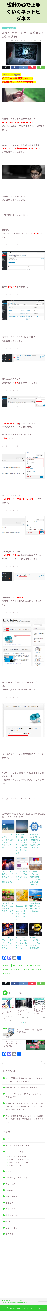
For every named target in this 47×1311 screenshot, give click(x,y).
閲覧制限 (7, 965)
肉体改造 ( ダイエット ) (16, 1177)
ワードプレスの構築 (8, 28)
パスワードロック (19, 965)
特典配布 (7, 973)
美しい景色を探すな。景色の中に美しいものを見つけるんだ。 (7, 942)
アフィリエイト (14, 1165)
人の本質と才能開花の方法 (17, 1145)
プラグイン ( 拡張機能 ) (18, 1156)
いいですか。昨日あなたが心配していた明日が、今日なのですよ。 (7, 876)
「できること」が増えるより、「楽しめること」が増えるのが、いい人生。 (35, 944)
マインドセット (12, 1228)
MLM (7, 1221)
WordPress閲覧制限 (34, 965)
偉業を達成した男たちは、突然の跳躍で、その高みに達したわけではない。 (35, 878)
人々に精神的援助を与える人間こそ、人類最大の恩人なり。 (35, 908)
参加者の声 (10, 1209)
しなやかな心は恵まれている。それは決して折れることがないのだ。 (7, 841)
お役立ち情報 (11, 1196)
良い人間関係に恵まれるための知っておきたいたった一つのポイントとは (24, 1080)
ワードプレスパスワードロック (34, 969)
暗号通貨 (9, 1202)
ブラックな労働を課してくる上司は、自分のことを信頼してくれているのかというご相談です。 (24, 1119)
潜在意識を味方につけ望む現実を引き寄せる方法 (21, 875)
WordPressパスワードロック (12, 969)
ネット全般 (10, 1184)
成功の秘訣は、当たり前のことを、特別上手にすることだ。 (21, 942)
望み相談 (9, 1171)
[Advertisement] (23, 1268)
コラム (8, 1139)
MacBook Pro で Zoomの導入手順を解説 (22, 1087)
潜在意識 (9, 1234)
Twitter (9, 1190)
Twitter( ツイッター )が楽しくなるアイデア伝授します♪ (24, 1095)
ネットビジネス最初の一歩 (19, 1159)
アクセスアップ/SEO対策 (19, 1162)
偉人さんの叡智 (12, 1215)
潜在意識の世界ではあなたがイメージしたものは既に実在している (7, 908)
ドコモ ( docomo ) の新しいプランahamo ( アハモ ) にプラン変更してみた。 (22, 911)
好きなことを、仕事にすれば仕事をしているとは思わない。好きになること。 (35, 841)
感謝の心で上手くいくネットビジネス (23, 12)
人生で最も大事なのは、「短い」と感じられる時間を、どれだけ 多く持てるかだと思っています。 (21, 843)
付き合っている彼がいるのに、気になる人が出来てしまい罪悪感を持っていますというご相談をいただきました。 (24, 1106)
